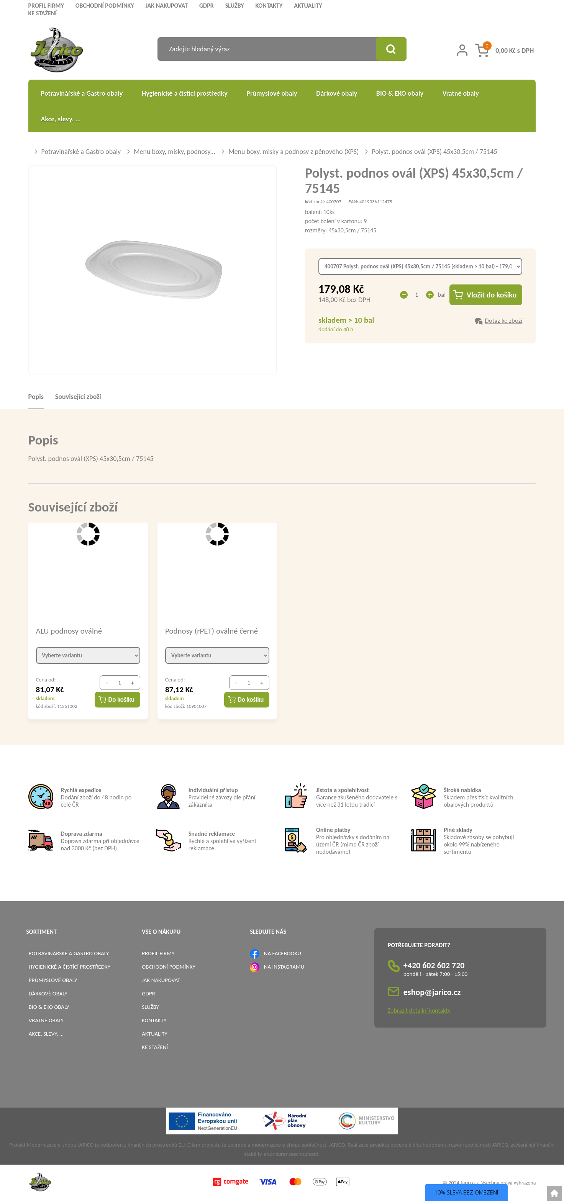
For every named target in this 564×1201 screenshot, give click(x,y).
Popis (36, 396)
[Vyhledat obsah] (391, 49)
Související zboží (78, 396)
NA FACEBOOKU (282, 953)
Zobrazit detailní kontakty (419, 1010)
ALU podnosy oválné (69, 631)
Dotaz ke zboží (503, 321)
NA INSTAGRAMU (284, 966)
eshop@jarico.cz (432, 992)
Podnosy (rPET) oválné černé (211, 631)
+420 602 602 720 (434, 965)
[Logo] (56, 51)
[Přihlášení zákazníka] (462, 50)
